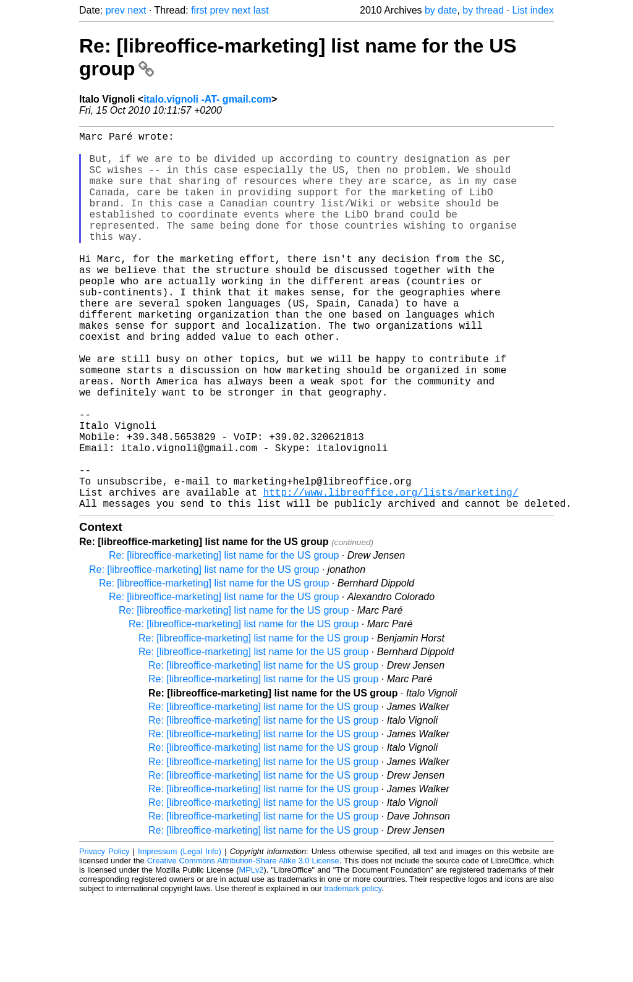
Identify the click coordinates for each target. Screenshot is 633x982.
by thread (483, 10)
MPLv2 (251, 954)
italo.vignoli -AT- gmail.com (207, 99)
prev (115, 10)
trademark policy (352, 972)
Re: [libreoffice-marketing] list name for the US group (224, 639)
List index (533, 10)
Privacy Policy (104, 935)
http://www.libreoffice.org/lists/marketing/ (391, 573)
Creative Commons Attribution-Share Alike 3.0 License (243, 944)
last (261, 10)
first (199, 10)
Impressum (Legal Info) (179, 935)
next (136, 10)
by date (441, 10)
